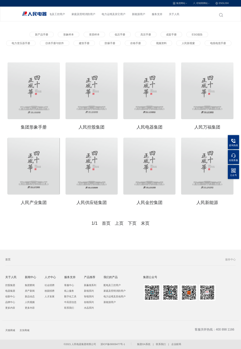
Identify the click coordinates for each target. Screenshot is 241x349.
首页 (8, 259)
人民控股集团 (91, 127)
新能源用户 (138, 14)
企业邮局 (176, 344)
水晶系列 (89, 307)
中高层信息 (70, 302)
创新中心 (10, 296)
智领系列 (89, 296)
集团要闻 (30, 285)
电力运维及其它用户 (113, 14)
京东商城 (24, 330)
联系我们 (69, 307)
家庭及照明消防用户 (83, 14)
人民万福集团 (207, 127)
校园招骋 (49, 290)
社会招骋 (49, 285)
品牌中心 (10, 302)
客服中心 (69, 285)
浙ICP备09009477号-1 (113, 344)
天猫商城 (10, 330)
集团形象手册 (34, 127)
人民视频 (30, 302)
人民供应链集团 (91, 202)
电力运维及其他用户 (115, 296)
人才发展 (49, 296)
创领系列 (89, 302)
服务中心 (230, 259)
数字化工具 (70, 296)
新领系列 (89, 290)
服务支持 (157, 14)
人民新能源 (207, 202)
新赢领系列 (90, 285)
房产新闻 (30, 290)
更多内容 (10, 307)
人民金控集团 (149, 202)
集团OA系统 (143, 344)
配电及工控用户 (56, 14)
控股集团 (10, 285)
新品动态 (30, 296)
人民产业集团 (34, 202)
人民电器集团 (149, 127)
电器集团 (10, 290)
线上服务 (69, 290)
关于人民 (174, 14)
